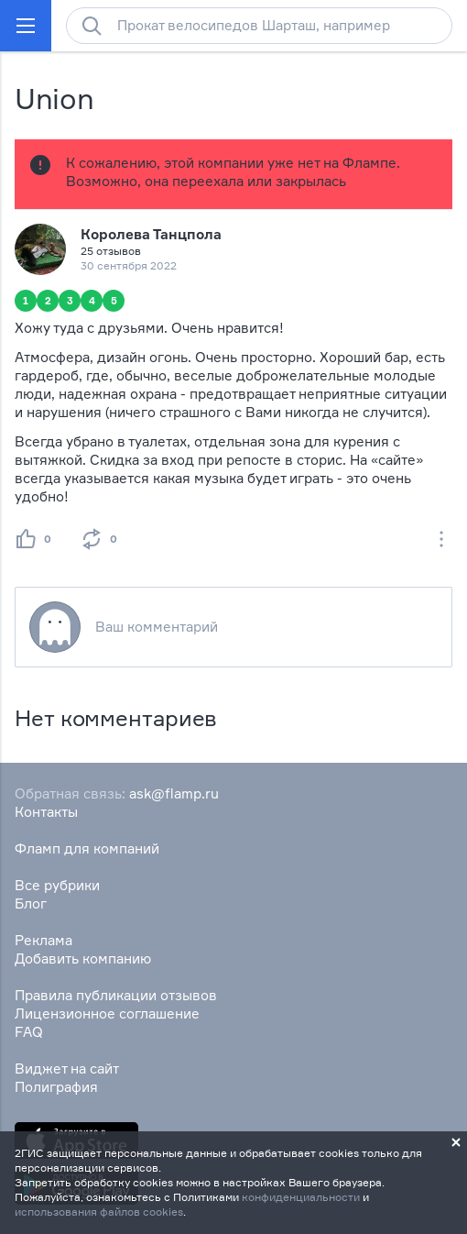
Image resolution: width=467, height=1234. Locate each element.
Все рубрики (57, 885)
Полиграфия (56, 1087)
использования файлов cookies (99, 1211)
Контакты (46, 812)
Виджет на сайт (67, 1068)
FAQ (29, 1032)
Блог (31, 903)
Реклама (43, 940)
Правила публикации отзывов (116, 995)
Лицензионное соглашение (107, 1013)
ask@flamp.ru (174, 793)
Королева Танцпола (151, 234)
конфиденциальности (301, 1197)
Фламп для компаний (87, 848)
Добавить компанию (83, 958)
